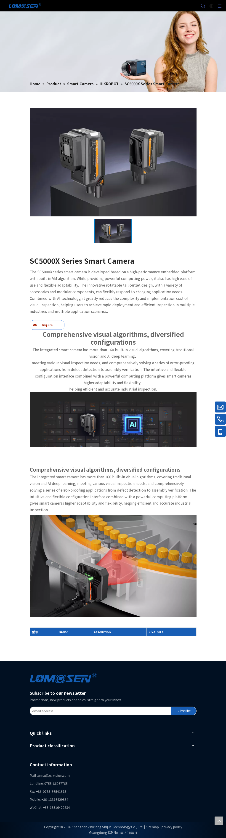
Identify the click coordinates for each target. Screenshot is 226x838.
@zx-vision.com (57, 775)
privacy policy (171, 827)
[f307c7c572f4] (113, 566)
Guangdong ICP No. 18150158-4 (113, 832)
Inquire (43, 325)
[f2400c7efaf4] (113, 419)
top (219, 821)
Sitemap (152, 827)
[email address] (99, 711)
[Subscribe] (183, 711)
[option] (113, 231)
